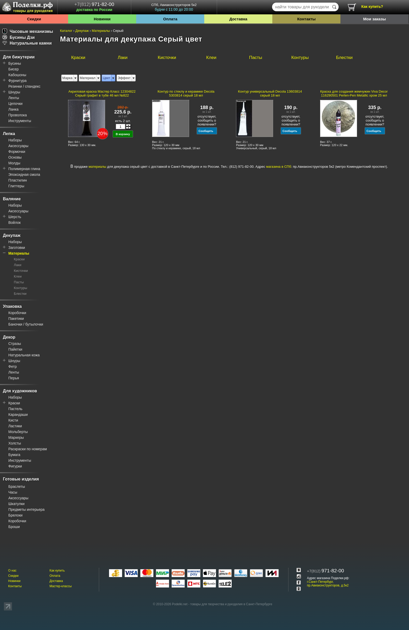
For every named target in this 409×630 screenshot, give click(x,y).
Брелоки (15, 515)
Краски (19, 259)
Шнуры (14, 92)
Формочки (16, 151)
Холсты (14, 443)
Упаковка (12, 306)
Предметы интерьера (26, 509)
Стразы (14, 343)
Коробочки (17, 313)
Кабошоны (17, 75)
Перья (13, 378)
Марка (67, 78)
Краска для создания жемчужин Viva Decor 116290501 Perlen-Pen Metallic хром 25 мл (354, 93)
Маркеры (16, 437)
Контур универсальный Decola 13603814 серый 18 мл (270, 93)
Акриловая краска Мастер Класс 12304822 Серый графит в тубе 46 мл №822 (101, 93)
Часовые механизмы (27, 31)
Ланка (13, 109)
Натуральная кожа (24, 355)
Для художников (20, 391)
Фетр (12, 366)
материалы (97, 167)
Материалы (18, 253)
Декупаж (11, 235)
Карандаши (18, 414)
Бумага (14, 455)
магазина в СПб (278, 167)
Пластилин (17, 180)
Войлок (14, 222)
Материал (87, 78)
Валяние (12, 199)
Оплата (170, 19)
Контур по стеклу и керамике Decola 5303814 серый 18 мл (186, 93)
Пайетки (15, 349)
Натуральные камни (27, 43)
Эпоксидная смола (24, 174)
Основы (15, 157)
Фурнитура (17, 81)
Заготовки (16, 247)
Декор (9, 337)
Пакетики (16, 318)
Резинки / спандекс (24, 86)
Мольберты (18, 432)
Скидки (34, 19)
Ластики (15, 426)
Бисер (13, 69)
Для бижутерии (19, 57)
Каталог (66, 31)
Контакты (306, 19)
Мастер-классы (61, 586)
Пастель (15, 409)
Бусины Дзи (18, 37)
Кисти (13, 420)
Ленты (13, 98)
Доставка (238, 19)
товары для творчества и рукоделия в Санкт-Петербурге (231, 604)
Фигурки (15, 466)
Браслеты (16, 486)
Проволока (17, 115)
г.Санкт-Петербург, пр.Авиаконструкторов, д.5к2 (328, 583)
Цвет (106, 78)
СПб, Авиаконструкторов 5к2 (174, 7)
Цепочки (15, 103)
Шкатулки (16, 504)
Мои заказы (374, 19)
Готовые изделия (21, 479)
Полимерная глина (24, 169)
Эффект (124, 78)
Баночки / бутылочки (25, 324)
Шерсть (14, 217)
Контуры (20, 288)
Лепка (9, 133)
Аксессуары (18, 146)
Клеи (18, 276)
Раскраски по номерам (27, 449)
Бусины (14, 63)
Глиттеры (16, 186)
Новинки (102, 19)
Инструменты (19, 121)
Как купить (57, 570)
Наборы (15, 140)
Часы (12, 492)
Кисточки (21, 271)
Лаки (17, 265)
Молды (14, 163)
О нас (12, 570)
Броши (14, 527)
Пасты (19, 282)
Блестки (20, 294)
